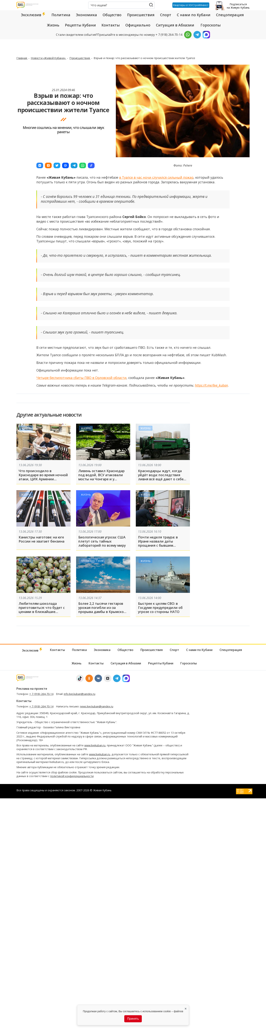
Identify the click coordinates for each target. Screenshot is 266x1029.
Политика (60, 14)
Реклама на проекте (31, 689)
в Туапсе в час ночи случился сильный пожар (156, 177)
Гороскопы (211, 25)
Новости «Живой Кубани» (48, 58)
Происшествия (140, 14)
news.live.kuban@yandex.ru (96, 706)
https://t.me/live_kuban (211, 385)
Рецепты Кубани (80, 25)
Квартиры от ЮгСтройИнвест (190, 5)
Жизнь (53, 25)
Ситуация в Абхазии (175, 25)
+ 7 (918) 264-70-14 (41, 694)
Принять (133, 1018)
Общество (112, 14)
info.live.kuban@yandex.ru (79, 694)
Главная (22, 58)
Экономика (86, 14)
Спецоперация (230, 14)
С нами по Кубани (193, 14)
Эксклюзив (33, 14)
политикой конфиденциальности (72, 776)
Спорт (165, 14)
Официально (137, 25)
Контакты (110, 25)
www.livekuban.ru (94, 745)
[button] (39, 165)
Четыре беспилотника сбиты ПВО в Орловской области (81, 377)
